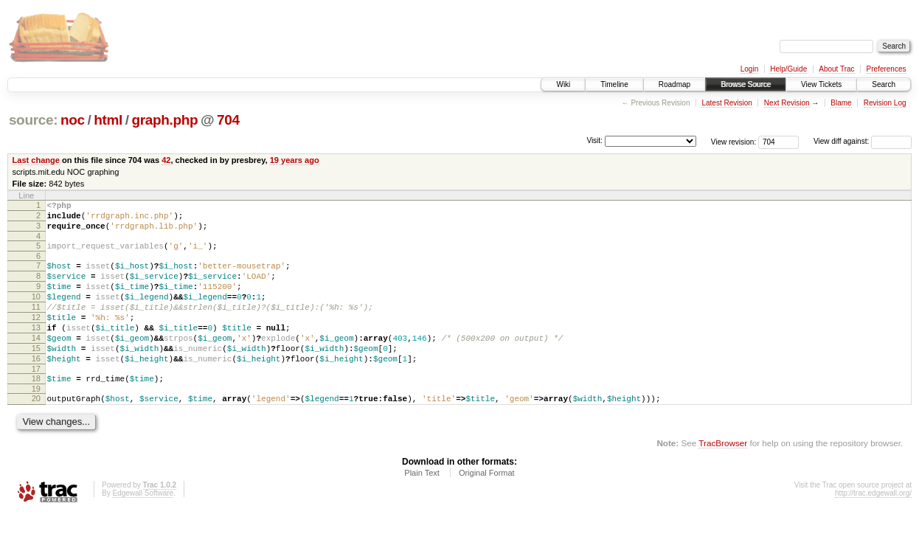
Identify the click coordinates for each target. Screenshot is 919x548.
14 (36, 362)
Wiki (563, 84)
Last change (36, 160)
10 (36, 312)
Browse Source (746, 84)
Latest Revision (726, 103)
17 (36, 399)
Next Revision (787, 103)
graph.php (164, 120)
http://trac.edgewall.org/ (873, 528)
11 (36, 324)
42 (166, 160)
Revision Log (885, 103)
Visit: (594, 140)
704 (228, 120)
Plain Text (422, 508)
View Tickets (821, 84)
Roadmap (674, 84)
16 (36, 387)
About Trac (836, 69)
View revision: (734, 141)
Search (883, 84)
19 (36, 421)
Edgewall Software (142, 528)
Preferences (886, 69)
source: (33, 120)
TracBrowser (722, 478)
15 (36, 374)
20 (36, 431)
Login (749, 69)
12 (36, 337)
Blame (840, 103)
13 (36, 349)
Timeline (614, 84)
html (108, 120)
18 (36, 409)
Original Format (487, 508)
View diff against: (863, 141)
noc (72, 120)
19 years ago (294, 160)
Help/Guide (788, 69)
